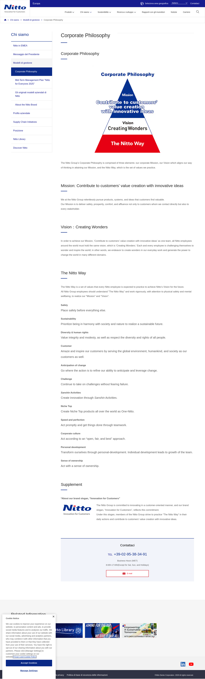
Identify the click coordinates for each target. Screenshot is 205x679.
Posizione (18, 130)
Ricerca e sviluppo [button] (125, 12)
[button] (197, 12)
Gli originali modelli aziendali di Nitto (30, 94)
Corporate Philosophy (53, 20)
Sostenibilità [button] (103, 12)
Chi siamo (14, 20)
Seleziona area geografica (154, 3)
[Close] (53, 624)
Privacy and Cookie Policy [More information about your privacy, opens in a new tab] (24, 664)
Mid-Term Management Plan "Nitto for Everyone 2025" (32, 82)
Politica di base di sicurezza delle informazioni (87, 675)
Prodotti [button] (68, 12)
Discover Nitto (20, 148)
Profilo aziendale (21, 113)
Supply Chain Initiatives (25, 122)
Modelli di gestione (31, 20)
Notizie (174, 12)
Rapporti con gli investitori (153, 12)
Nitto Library (19, 139)
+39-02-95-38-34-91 (130, 554)
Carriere (186, 12)
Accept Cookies (29, 670)
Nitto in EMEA (20, 45)
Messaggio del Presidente (26, 54)
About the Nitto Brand (26, 104)
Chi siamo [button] (84, 12)
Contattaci (194, 3)
